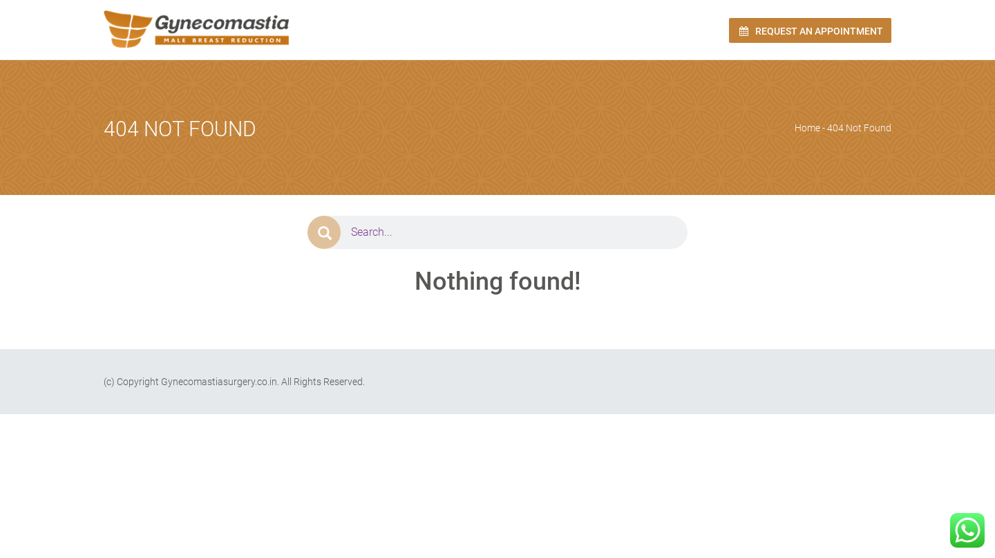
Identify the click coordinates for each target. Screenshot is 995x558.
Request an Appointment (810, 31)
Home (807, 127)
